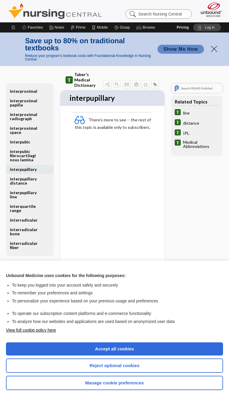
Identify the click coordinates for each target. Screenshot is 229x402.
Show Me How (180, 49)
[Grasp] (122, 27)
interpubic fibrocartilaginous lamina (23, 155)
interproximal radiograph (23, 116)
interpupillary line (23, 194)
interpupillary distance (23, 180)
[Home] (13, 27)
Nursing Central (55, 11)
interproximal (23, 91)
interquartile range (23, 208)
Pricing (183, 27)
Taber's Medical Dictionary (80, 80)
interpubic (20, 141)
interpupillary (23, 169)
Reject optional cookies (114, 365)
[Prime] (78, 27)
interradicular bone (24, 231)
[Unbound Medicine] (209, 9)
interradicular (24, 219)
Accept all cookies (114, 348)
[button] (146, 27)
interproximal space (23, 130)
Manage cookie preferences (114, 382)
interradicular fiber (24, 245)
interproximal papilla (23, 102)
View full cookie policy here (31, 330)
